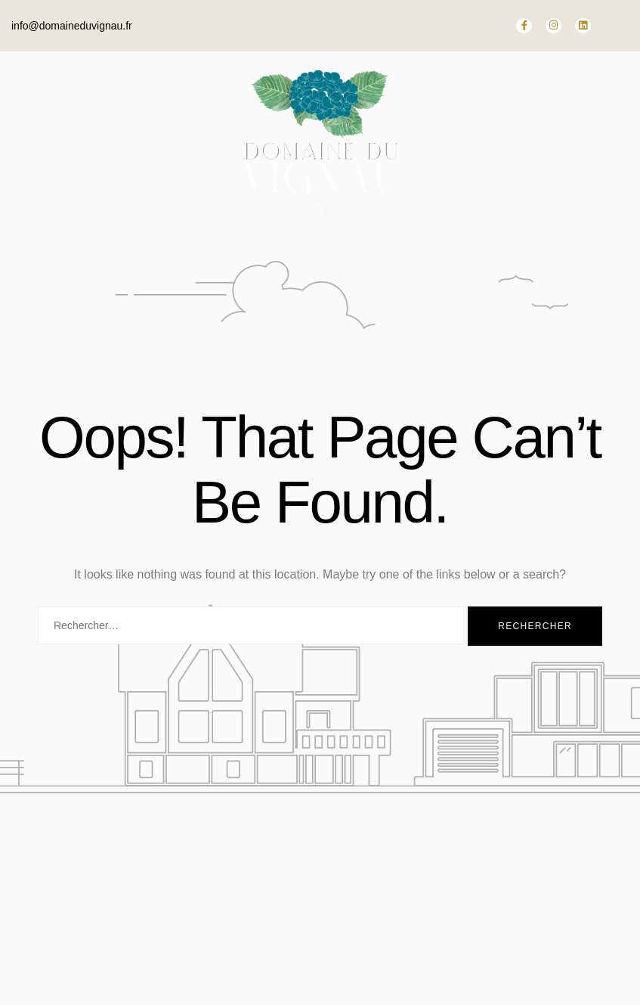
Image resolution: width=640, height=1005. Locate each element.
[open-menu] (319, 211)
